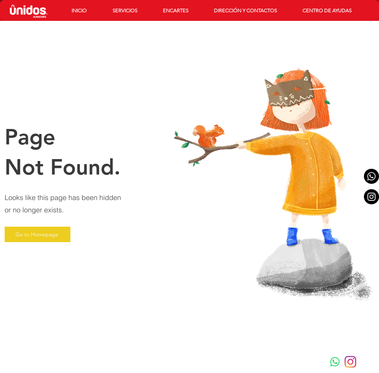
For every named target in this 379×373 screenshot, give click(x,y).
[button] (132, 10)
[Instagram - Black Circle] (371, 196)
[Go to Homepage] (37, 234)
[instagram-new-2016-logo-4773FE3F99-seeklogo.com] (350, 362)
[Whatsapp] (371, 176)
